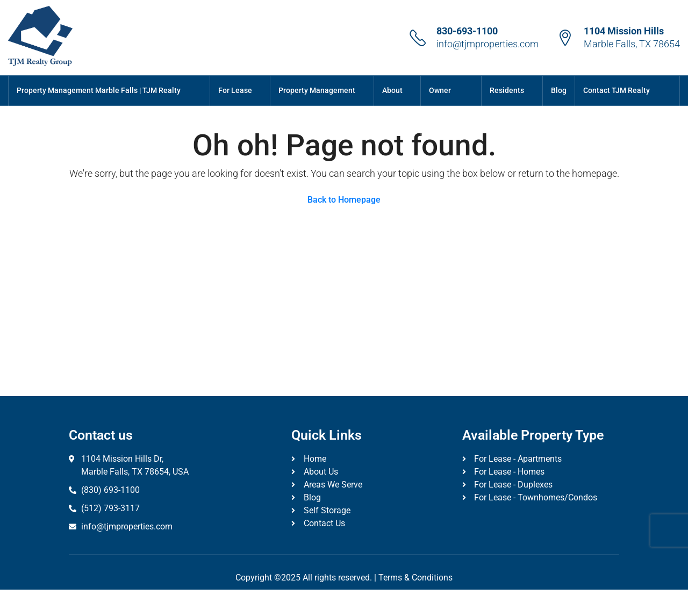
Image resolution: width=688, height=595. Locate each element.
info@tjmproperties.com (487, 43)
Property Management (316, 90)
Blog (559, 90)
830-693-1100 (467, 31)
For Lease (235, 90)
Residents (507, 90)
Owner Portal (440, 105)
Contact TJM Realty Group (616, 105)
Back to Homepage (344, 200)
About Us (392, 105)
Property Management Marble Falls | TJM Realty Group (99, 105)
